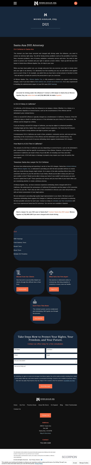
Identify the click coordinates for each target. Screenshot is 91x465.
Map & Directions (45, 433)
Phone (16, 355)
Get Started (38, 318)
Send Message (45, 386)
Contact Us (17, 409)
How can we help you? (20, 366)
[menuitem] (45, 239)
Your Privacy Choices (35, 459)
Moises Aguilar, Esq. (36, 79)
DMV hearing (52, 84)
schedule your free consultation (62, 201)
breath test (50, 82)
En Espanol (54, 405)
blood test (59, 82)
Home (15, 405)
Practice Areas (31, 405)
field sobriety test (40, 82)
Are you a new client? (19, 360)
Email (48, 355)
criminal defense (71, 166)
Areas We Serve (43, 405)
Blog (61, 405)
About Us (54, 289)
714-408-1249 (45, 443)
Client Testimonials (71, 405)
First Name (17, 349)
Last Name (49, 349)
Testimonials (22, 289)
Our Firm (22, 405)
